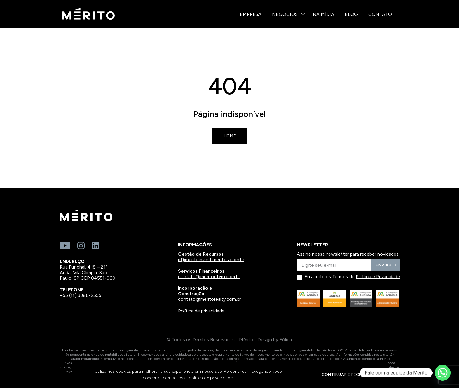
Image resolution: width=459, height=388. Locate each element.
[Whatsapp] (443, 373)
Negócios (285, 14)
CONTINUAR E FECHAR (345, 374)
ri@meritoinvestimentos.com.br (211, 259)
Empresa (250, 14)
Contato (380, 14)
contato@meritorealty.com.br (209, 299)
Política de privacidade (201, 311)
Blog (351, 14)
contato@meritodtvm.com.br (209, 276)
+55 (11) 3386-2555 (80, 295)
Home (229, 136)
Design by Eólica (275, 339)
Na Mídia (323, 14)
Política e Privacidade (378, 276)
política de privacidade (211, 377)
